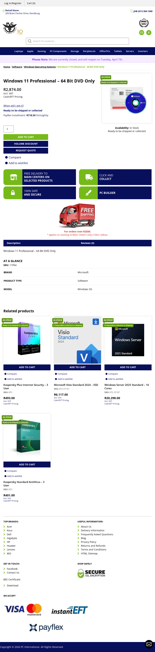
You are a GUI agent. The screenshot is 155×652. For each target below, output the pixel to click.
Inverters (143, 51)
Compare (15, 157)
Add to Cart (27, 367)
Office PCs (104, 51)
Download (12, 585)
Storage (75, 51)
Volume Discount (26, 143)
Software (17, 66)
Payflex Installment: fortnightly (25, 115)
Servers (130, 51)
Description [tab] (13, 243)
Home (6, 66)
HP (8, 542)
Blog (83, 538)
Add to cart (26, 137)
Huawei (11, 545)
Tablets (118, 51)
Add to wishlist (18, 163)
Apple (30, 51)
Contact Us (13, 572)
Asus (9, 530)
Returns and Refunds (93, 545)
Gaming (41, 51)
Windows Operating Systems (40, 66)
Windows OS (85, 289)
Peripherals (89, 51)
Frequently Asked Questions (97, 534)
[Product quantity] (8, 129)
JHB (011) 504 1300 (143, 11)
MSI (9, 553)
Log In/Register (12, 3)
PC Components (58, 51)
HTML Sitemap (89, 553)
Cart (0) (31, 3)
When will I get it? (13, 105)
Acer (9, 526)
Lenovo (11, 549)
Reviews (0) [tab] (87, 243)
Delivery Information (92, 530)
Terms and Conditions (93, 549)
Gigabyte (12, 538)
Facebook (12, 568)
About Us (86, 526)
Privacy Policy (88, 542)
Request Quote (26, 150)
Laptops (18, 51)
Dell (9, 534)
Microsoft (83, 272)
